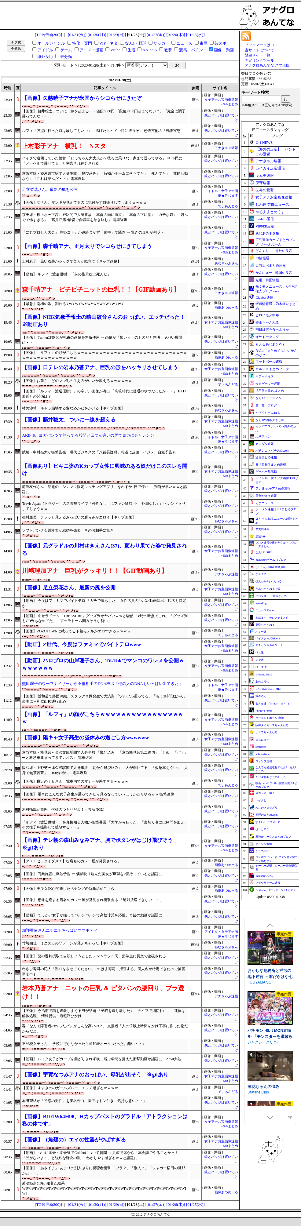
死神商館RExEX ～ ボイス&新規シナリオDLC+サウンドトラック (270, 964)
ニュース (184, 43)
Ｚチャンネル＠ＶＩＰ (269, 645)
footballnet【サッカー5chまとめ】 (275, 890)
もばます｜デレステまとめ (271, 617)
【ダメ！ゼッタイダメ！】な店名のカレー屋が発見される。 (71, 861)
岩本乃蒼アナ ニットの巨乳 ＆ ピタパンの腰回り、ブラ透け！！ (103, 992)
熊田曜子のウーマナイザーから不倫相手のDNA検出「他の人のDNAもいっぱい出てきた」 (102, 683)
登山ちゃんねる (267, 322)
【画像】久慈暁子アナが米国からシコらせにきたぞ (81, 98)
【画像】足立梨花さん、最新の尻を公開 (69, 588)
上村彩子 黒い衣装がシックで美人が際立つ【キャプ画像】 (71, 261)
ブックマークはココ (261, 45)
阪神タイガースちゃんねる (271, 725)
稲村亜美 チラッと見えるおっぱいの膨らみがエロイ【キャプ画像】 (79, 517)
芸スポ (220, 43)
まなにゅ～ (262, 739)
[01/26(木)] (175, 34)
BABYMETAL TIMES (268, 688)
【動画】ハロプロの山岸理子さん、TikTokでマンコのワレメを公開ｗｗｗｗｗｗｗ (103, 664)
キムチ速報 (264, 175)
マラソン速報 (263, 844)
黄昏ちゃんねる (265, 624)
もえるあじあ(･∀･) (269, 344)
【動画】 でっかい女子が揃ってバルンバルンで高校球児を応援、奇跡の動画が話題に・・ (96, 915)
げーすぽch (262, 667)
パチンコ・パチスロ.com (272, 450)
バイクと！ (262, 800)
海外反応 (45, 56)
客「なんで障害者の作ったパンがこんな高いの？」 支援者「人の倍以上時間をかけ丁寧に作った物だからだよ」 (105, 1028)
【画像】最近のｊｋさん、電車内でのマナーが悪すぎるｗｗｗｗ (75, 781)
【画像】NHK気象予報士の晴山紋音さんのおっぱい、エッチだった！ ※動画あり (103, 320)
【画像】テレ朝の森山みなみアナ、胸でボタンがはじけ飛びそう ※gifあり (100, 843)
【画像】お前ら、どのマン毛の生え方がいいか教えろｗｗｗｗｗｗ (77, 381)
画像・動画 (224, 50)
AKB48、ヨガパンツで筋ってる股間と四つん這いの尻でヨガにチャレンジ (88, 435)
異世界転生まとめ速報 (270, 464)
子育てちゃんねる (266, 732)
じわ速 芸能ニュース (272, 204)
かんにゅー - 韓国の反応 (273, 273)
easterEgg (260, 603)
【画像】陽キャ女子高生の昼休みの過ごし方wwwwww (85, 737)
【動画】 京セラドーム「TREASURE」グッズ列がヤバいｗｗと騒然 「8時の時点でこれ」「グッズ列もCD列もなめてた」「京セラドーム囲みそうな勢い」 (105, 618)
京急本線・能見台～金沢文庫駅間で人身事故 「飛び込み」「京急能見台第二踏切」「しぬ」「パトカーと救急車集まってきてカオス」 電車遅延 (105, 755)
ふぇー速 (260, 631)
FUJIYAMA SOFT (262, 1030)
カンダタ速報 (264, 444)
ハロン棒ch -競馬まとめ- (271, 596)
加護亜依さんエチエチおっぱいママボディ (59, 930)
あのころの (262, 681)
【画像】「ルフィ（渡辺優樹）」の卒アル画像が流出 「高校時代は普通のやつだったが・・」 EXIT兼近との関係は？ (104, 393)
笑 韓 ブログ (266, 405)
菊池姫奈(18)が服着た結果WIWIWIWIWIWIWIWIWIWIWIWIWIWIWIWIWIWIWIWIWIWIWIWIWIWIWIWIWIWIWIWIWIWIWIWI (104, 1188)
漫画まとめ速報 (266, 457)
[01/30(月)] (97, 34)
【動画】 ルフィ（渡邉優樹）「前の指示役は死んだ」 (66, 274)
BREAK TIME (263, 674)
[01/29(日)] (116, 34)
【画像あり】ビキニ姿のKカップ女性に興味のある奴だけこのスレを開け (104, 469)
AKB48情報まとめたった (270, 777)
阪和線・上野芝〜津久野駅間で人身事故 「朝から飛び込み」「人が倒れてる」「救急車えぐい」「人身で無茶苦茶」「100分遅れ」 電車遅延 (105, 770)
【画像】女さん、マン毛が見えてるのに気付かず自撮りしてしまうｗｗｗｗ (84, 202)
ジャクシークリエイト (266, 1090)
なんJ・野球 (135, 43)
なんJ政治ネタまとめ (269, 420)
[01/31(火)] (77, 34)
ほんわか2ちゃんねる (268, 581)
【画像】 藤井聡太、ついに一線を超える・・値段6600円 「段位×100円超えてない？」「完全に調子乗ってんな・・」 (103, 113)
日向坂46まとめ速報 (270, 265)
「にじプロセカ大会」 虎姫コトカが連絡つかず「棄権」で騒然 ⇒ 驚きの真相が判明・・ (95, 232)
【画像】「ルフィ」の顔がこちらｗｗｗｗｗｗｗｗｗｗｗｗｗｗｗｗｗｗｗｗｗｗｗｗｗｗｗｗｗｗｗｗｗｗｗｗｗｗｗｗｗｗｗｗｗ (104, 355)
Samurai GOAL (264, 875)
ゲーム (66, 50)
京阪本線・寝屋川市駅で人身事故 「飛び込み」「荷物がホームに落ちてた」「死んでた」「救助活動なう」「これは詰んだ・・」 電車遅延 (105, 176)
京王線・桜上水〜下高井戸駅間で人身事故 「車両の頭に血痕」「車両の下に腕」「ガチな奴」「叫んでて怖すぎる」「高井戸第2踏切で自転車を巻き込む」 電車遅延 (105, 217)
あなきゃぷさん (226, 263)
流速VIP (260, 536)
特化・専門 (82, 43)
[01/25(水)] (195, 34)
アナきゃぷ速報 (226, 148)
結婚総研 (260, 746)
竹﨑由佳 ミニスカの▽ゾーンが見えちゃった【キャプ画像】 (73, 943)
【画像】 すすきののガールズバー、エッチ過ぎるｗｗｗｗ (70, 1088)
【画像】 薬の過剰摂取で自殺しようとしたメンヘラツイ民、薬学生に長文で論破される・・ (97, 956)
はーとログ (262, 829)
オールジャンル (51, 43)
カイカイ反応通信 (270, 168)
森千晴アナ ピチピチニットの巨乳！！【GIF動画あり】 (101, 289)
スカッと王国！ (265, 793)
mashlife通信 (264, 219)
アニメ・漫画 (91, 50)
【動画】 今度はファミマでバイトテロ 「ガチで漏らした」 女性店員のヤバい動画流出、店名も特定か (104, 603)
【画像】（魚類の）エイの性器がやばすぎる (74, 1140)
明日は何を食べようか (272, 329)
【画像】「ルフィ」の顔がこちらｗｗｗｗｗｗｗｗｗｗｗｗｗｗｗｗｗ (102, 718)
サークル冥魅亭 (260, 970)
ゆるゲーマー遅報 (267, 383)
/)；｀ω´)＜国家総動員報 (270, 567)
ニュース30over (264, 610)
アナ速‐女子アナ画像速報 (272, 488)
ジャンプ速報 (263, 761)
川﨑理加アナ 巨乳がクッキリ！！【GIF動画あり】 (94, 570)
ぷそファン (263, 436)
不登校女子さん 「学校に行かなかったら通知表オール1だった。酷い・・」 (84, 1044)
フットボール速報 (268, 361)
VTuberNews (262, 753)
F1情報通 (262, 258)
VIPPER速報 (264, 226)
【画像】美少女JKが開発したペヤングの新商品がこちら (68, 888)
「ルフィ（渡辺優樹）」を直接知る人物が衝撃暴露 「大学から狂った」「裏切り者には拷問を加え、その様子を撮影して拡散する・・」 (105, 825)
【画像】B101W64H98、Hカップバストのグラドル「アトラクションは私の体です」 (105, 1120)
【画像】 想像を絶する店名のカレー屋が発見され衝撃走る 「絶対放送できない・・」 (92, 900)
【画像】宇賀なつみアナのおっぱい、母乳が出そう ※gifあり (95, 1075)
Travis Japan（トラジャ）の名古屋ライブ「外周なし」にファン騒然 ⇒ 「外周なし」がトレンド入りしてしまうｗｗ (103, 506)
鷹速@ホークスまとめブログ (273, 836)
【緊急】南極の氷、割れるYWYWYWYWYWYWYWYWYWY (73, 304)
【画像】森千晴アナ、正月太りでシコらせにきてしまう (87, 246)
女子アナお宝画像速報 (273, 197)
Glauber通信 (264, 297)
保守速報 (262, 183)
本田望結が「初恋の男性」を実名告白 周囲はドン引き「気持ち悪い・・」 (84, 1101)
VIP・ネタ (108, 43)
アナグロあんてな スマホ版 (267, 65)
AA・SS (149, 50)
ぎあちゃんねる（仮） (269, 588)
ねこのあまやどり (266, 807)
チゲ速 (259, 659)
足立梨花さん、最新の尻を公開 (50, 189)
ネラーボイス (264, 376)
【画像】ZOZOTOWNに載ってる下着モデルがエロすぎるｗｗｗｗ (76, 631)
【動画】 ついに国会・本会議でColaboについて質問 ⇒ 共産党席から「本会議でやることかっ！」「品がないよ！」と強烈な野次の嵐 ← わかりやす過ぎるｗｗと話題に (102, 1155)
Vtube (115, 50)
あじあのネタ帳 (267, 233)
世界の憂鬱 (264, 190)
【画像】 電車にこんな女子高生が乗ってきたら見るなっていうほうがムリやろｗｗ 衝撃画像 (98, 794)
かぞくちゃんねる (267, 412)
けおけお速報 (263, 710)
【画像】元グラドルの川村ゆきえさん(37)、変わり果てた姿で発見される (104, 549)
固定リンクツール (259, 60)
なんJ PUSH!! (263, 552)
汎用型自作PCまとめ (269, 390)
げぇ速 (259, 652)
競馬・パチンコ (193, 50)
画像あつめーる (226, 307)
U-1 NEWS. (264, 142)
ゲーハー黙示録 (266, 471)
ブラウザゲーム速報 (267, 882)
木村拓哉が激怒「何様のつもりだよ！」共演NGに (63, 809)
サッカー (161, 43)
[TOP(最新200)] (48, 34)
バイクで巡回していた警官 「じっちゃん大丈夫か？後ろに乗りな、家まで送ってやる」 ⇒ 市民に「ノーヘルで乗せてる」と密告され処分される (102, 161)
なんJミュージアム (268, 398)
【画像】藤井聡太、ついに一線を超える (69, 420)
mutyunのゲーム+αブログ (270, 559)
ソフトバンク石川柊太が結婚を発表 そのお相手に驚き (68, 530)
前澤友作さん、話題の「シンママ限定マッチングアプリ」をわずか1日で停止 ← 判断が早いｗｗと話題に (104, 489)
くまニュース (264, 503)
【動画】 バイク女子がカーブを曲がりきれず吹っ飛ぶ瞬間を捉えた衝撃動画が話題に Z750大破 (101, 1059)
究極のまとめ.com (266, 814)
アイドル (45, 50)
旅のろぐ (260, 696)
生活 (131, 50)
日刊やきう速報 (266, 495)
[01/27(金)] (156, 34)
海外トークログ (267, 337)
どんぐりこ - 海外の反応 (273, 251)
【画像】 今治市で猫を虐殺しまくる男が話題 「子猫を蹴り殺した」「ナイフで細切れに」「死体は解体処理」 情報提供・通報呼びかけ (103, 1013)
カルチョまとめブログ (272, 369)
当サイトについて (259, 50)
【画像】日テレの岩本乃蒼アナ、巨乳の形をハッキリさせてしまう (100, 367)
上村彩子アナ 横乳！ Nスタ (64, 146)
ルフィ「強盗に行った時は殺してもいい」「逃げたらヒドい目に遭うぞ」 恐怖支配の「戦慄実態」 (103, 131)
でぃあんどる (228, 206)
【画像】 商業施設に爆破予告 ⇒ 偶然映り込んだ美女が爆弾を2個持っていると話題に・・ (96, 874)
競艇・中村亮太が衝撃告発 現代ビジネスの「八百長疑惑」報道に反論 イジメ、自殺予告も (99, 452)
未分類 (66, 56)
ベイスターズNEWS (267, 638)
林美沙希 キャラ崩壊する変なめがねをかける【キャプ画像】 (73, 408)
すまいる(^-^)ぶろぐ (267, 822)
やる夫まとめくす (270, 212)
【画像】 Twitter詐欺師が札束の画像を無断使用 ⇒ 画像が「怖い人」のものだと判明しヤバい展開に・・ (102, 340)
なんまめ (260, 574)
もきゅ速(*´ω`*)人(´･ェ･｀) (272, 703)
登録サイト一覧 (257, 55)
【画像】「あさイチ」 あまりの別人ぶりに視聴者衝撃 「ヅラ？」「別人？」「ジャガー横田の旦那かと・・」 (103, 1170)
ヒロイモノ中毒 (267, 315)
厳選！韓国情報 (267, 280)
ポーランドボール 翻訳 (269, 717)
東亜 (203, 43)
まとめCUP (262, 851)
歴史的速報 (262, 529)
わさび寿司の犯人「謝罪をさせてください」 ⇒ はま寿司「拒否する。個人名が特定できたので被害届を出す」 (103, 971)
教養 (168, 50)
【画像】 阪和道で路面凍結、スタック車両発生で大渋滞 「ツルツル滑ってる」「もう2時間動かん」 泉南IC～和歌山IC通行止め (104, 699)
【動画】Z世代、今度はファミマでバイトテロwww (81, 644)
